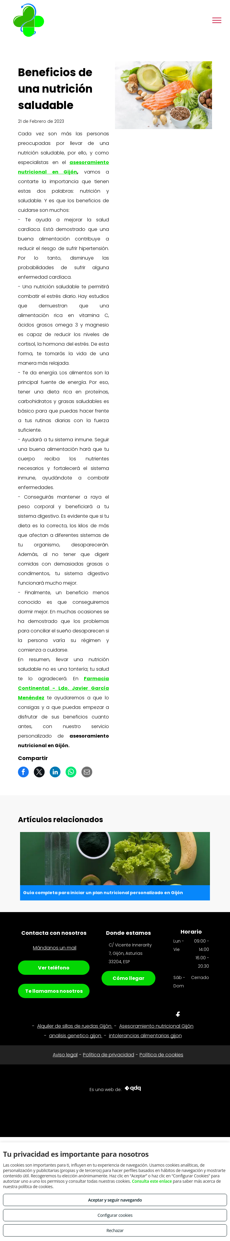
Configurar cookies (115, 1215)
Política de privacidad (108, 1054)
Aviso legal (65, 1054)
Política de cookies (161, 1054)
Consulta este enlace (152, 1181)
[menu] (217, 20)
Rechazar (114, 1230)
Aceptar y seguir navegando (115, 1200)
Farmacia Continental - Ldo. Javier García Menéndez (63, 688)
